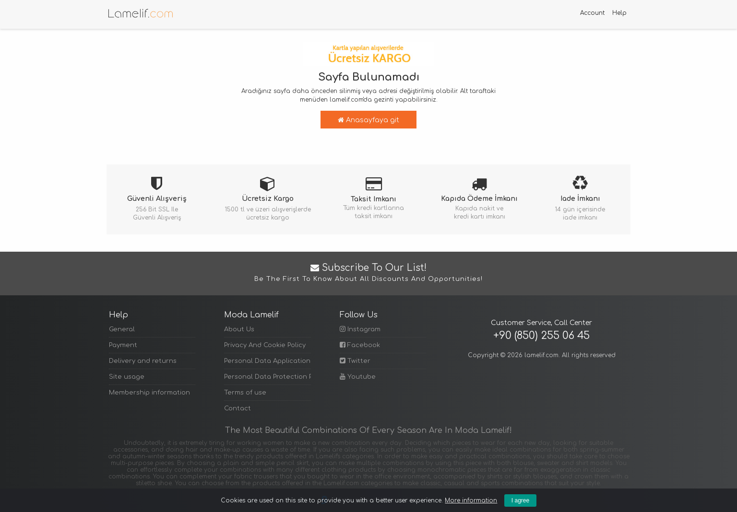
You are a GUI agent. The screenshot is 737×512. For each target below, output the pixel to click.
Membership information (149, 392)
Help (619, 13)
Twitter (355, 360)
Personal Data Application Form (267, 361)
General (122, 329)
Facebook (360, 345)
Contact (237, 408)
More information (471, 500)
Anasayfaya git (368, 120)
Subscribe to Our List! (368, 273)
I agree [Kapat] (520, 500)
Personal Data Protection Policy (267, 376)
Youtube (358, 376)
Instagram (360, 329)
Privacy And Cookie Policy (265, 345)
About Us (239, 329)
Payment (123, 345)
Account (592, 13)
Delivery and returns (143, 361)
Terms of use (245, 392)
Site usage (126, 376)
